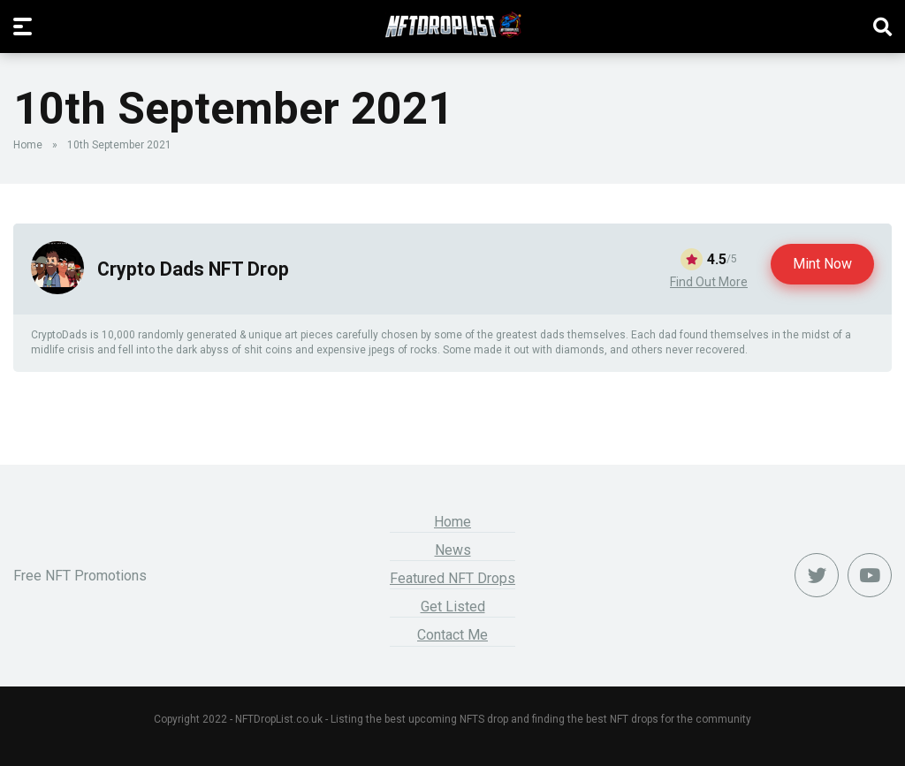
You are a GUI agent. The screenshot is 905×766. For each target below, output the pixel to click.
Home (27, 145)
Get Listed (453, 606)
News (453, 550)
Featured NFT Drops (452, 578)
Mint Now (822, 263)
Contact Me (452, 634)
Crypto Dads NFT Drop (193, 269)
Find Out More (709, 282)
